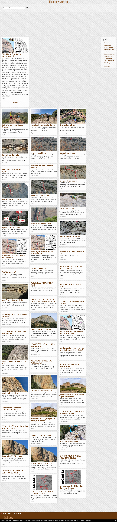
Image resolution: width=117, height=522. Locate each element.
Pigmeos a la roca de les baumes (11, 227)
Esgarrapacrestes (108, 56)
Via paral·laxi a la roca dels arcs (40, 196)
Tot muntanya (107, 43)
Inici (4, 513)
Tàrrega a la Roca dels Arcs (38, 153)
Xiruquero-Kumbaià (108, 58)
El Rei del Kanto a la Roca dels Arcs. (41, 329)
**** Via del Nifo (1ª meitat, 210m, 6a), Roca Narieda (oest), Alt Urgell (72, 412)
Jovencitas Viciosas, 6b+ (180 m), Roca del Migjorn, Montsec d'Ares (72, 396)
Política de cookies (8, 517)
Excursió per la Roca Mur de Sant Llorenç (43, 125)
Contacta (17, 513)
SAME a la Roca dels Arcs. (67, 209)
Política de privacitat (8, 518)
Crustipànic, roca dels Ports (39, 268)
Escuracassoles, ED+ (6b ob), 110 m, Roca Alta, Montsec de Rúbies (71, 487)
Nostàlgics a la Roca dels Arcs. (10, 393)
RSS (10, 513)
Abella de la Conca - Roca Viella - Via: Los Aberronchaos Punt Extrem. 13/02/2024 (43, 300)
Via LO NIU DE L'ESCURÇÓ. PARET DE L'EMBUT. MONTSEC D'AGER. (70, 457)
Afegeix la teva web (106, 66)
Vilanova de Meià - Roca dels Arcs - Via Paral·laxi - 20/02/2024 (71, 267)
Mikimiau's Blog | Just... (109, 47)
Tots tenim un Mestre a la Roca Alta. (41, 391)
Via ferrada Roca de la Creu (67, 125)
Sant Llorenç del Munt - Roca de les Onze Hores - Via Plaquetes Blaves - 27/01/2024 (72, 349)
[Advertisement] (58, 24)
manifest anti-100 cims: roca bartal (41, 435)
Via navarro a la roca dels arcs (68, 181)
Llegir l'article (15, 102)
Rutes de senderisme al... (109, 54)
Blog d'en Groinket (108, 45)
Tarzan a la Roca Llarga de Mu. (10, 155)
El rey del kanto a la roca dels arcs (12, 200)
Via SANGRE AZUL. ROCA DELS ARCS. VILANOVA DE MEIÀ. (41, 362)
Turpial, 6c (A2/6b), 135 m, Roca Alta (12, 456)
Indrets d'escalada (108, 52)
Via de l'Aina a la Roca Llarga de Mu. (12, 300)
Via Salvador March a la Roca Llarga (70, 441)
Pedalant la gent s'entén (109, 63)
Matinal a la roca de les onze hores (41, 224)
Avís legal (6, 516)
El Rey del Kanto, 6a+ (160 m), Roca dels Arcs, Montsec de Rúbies (13, 55)
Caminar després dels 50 (109, 60)
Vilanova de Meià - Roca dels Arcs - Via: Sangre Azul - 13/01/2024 (13, 409)
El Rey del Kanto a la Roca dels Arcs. (70, 237)
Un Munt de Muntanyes (109, 49)
